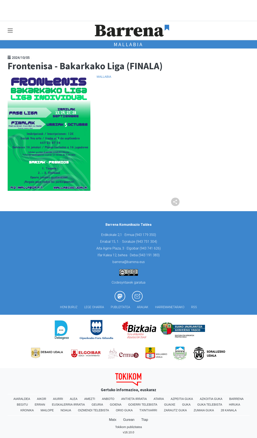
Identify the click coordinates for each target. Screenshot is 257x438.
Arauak (142, 307)
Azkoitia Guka (211, 399)
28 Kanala (229, 410)
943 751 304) (147, 242)
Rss (194, 307)
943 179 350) (146, 235)
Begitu (22, 404)
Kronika (27, 410)
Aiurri (58, 399)
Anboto (108, 399)
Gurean (128, 419)
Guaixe (169, 404)
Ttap (144, 419)
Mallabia (128, 44)
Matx (112, 419)
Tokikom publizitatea (128, 427)
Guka (186, 404)
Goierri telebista (142, 404)
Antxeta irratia (134, 399)
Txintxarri (148, 410)
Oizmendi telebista (93, 410)
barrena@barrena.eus (128, 262)
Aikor (41, 399)
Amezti (89, 399)
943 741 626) (151, 248)
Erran (40, 404)
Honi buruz (68, 307)
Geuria (97, 404)
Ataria (159, 399)
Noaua (65, 410)
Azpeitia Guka (182, 399)
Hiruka (234, 404)
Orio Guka (124, 410)
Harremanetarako (169, 307)
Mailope (47, 410)
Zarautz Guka (175, 410)
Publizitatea (120, 307)
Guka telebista (209, 404)
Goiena (115, 404)
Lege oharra (94, 307)
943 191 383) (150, 255)
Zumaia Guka (204, 410)
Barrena (236, 399)
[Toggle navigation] (10, 30)
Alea (73, 399)
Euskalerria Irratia (68, 404)
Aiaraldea (21, 399)
